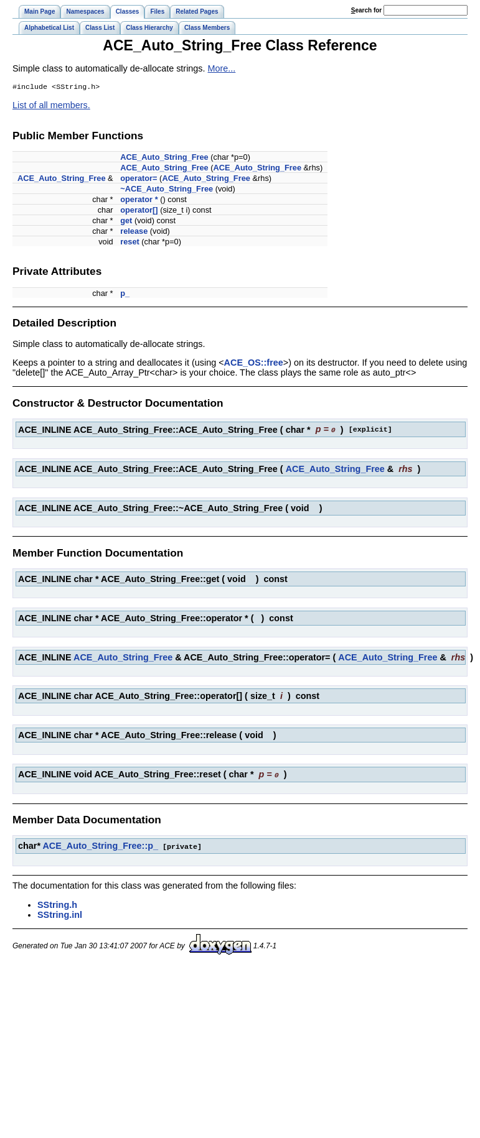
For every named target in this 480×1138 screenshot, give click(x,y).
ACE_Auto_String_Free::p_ (100, 846)
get (126, 221)
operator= (138, 179)
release (134, 232)
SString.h (57, 904)
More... (222, 68)
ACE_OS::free (253, 364)
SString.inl (59, 914)
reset (129, 242)
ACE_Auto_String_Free (164, 158)
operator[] (139, 211)
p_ (124, 294)
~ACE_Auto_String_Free (166, 190)
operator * (139, 200)
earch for (366, 10)
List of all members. (51, 106)
